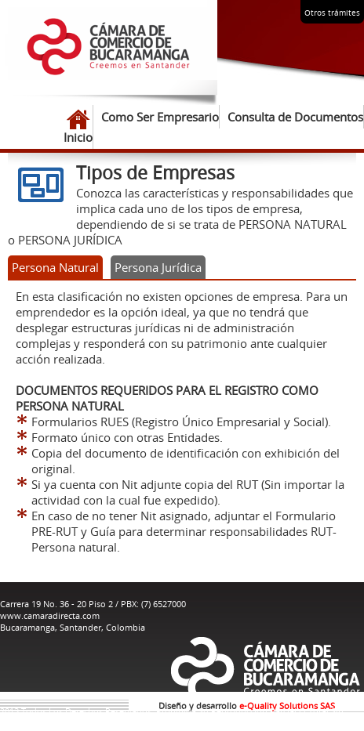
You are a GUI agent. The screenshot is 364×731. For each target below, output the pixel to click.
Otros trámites (332, 13)
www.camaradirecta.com (50, 615)
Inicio (78, 127)
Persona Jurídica (158, 267)
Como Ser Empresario (160, 117)
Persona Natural (55, 267)
